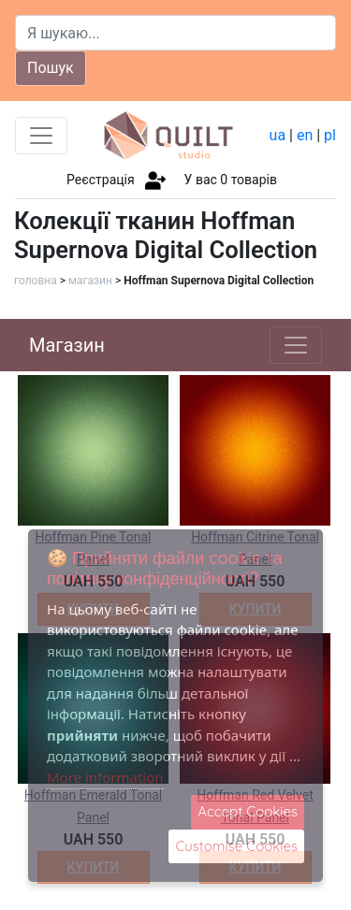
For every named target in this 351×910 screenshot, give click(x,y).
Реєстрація (100, 179)
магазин (90, 280)
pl (330, 135)
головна (35, 280)
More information (105, 777)
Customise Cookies (236, 846)
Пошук (50, 68)
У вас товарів (230, 179)
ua (278, 135)
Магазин (67, 345)
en (305, 135)
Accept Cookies (247, 811)
